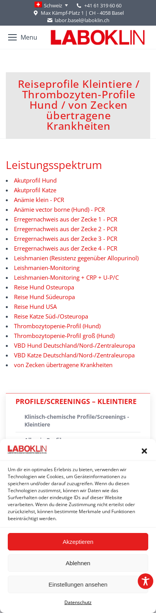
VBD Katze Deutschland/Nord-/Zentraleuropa (74, 355)
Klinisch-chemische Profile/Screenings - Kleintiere (76, 420)
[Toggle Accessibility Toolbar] (145, 581)
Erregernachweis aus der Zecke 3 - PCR (65, 238)
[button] (144, 451)
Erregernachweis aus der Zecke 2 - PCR (65, 229)
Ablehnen (78, 563)
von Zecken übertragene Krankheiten (63, 365)
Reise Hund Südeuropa (44, 297)
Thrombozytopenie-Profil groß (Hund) (64, 336)
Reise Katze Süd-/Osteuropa (51, 316)
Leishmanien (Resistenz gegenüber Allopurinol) (76, 258)
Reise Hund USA (35, 306)
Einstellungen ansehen (78, 584)
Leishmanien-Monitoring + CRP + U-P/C (66, 277)
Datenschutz (78, 602)
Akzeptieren (77, 541)
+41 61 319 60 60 (102, 5)
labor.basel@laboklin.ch (78, 20)
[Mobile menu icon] (23, 37)
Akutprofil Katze (35, 190)
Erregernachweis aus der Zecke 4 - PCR (65, 248)
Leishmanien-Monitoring (47, 268)
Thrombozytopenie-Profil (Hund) (57, 326)
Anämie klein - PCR (39, 200)
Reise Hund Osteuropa (44, 287)
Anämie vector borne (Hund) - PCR (59, 209)
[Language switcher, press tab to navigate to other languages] (51, 5)
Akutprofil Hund (35, 180)
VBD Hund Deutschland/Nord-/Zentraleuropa (74, 345)
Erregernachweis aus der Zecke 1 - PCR (65, 219)
